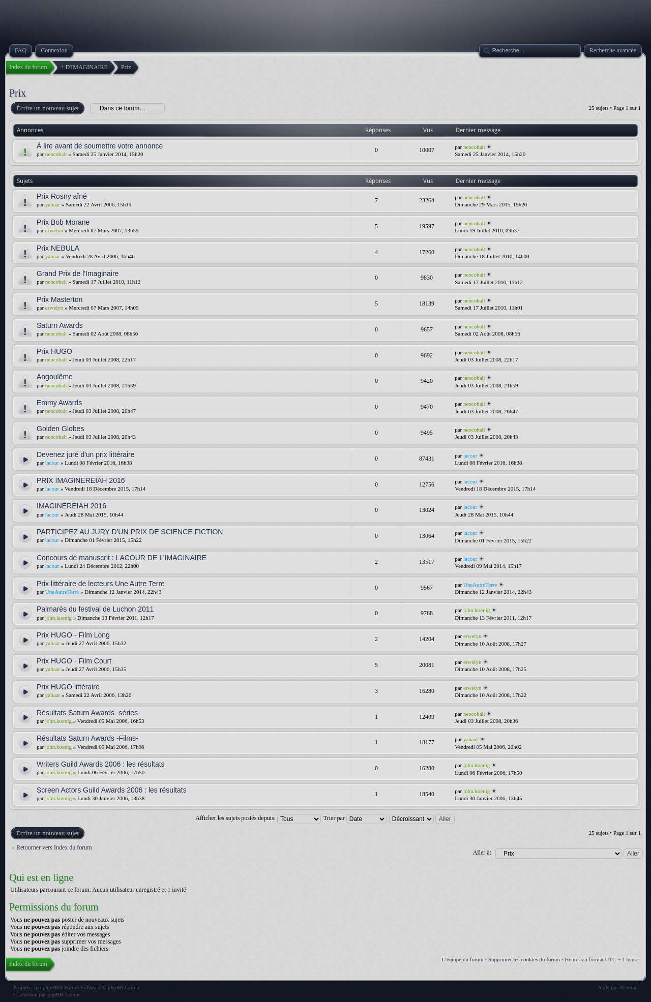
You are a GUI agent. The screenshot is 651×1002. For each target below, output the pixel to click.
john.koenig (58, 618)
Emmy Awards (59, 403)
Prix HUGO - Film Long (73, 635)
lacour (52, 463)
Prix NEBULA (58, 248)
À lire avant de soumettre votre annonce (100, 146)
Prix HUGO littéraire (68, 687)
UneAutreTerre (62, 592)
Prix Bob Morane (63, 222)
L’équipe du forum (463, 959)
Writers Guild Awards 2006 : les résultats (101, 764)
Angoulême (55, 377)
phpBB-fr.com (63, 994)
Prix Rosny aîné (62, 196)
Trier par (355, 818)
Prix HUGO (54, 351)
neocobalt (56, 154)
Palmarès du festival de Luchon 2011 (95, 609)
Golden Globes (60, 428)
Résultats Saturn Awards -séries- (88, 713)
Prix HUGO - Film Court (74, 661)
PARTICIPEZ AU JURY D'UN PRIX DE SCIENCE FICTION (130, 532)
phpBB (50, 987)
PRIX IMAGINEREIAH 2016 (81, 480)
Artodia (628, 987)
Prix (17, 93)
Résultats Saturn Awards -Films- (87, 738)
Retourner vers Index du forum (54, 847)
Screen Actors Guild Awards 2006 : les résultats (112, 790)
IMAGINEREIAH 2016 (71, 506)
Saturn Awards (60, 325)
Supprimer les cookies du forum (524, 959)
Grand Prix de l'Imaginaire (78, 273)
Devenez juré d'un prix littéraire (86, 454)
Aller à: (482, 852)
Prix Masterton (59, 299)
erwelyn (54, 230)
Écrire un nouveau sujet (47, 108)
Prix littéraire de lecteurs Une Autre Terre (101, 584)
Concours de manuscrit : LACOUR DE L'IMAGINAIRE (121, 558)
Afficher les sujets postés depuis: (258, 818)
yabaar (52, 204)
